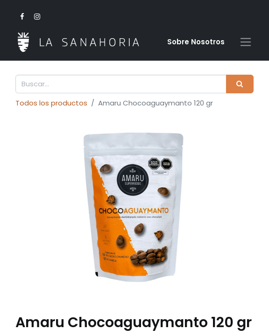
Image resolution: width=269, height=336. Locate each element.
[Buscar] (240, 84)
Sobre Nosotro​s (196, 42)
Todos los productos (51, 103)
